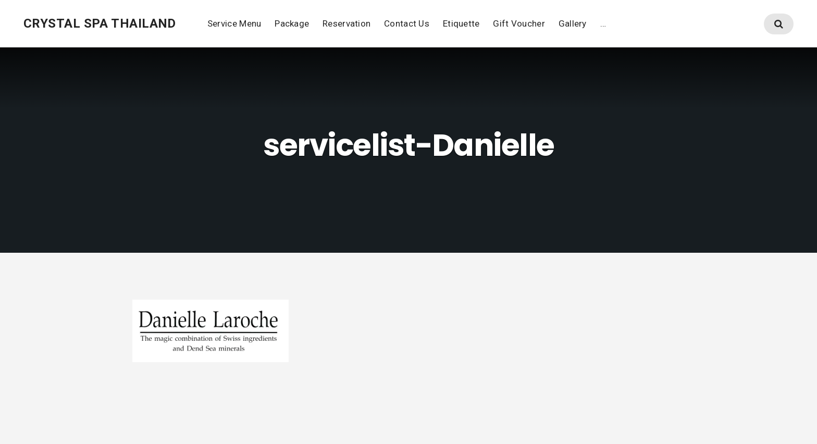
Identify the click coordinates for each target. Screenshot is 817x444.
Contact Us (406, 23)
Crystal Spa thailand (99, 23)
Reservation (346, 23)
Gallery (573, 23)
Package (292, 23)
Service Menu (234, 23)
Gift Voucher (518, 23)
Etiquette (461, 23)
